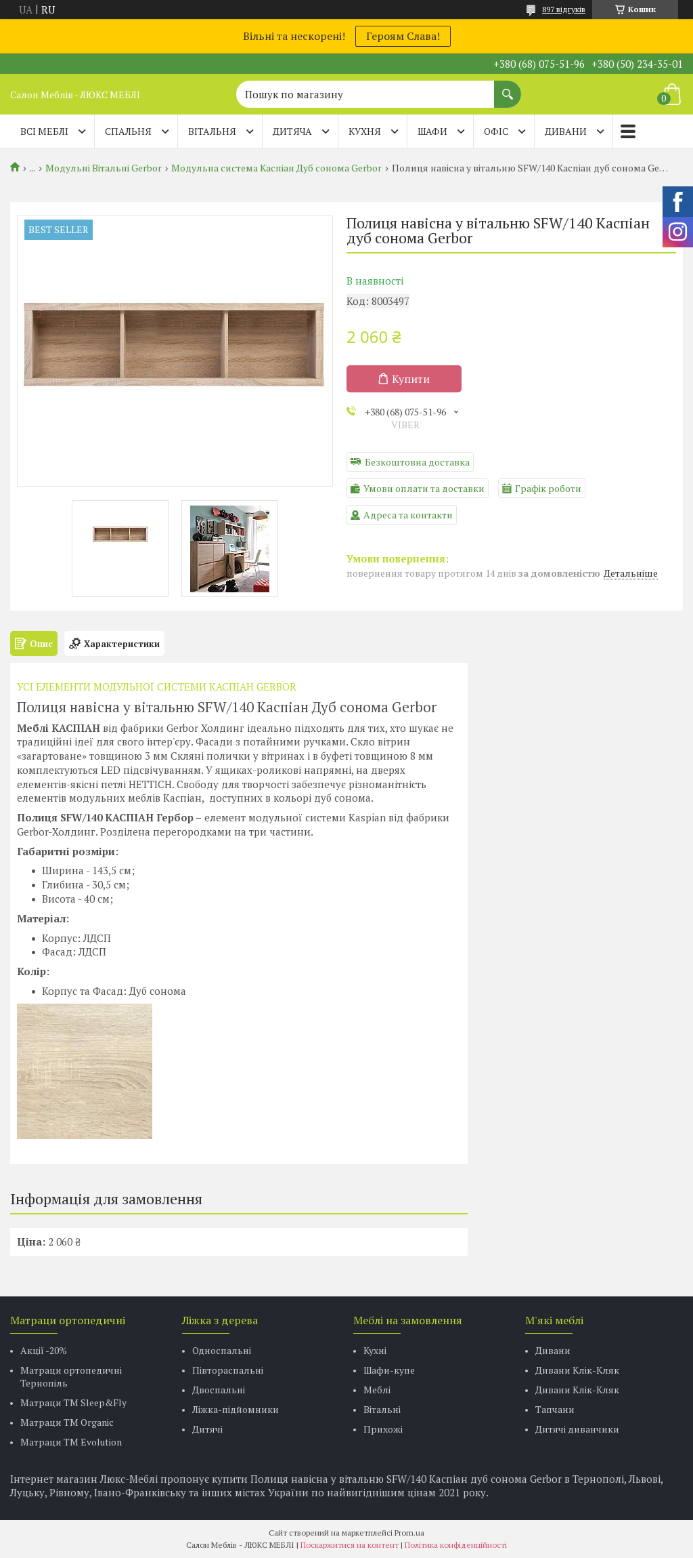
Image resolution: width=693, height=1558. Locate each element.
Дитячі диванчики (577, 1428)
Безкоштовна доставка (417, 461)
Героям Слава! (403, 35)
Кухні (374, 1350)
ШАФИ (432, 131)
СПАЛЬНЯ (128, 131)
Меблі (376, 1389)
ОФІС (496, 131)
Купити (411, 378)
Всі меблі (44, 131)
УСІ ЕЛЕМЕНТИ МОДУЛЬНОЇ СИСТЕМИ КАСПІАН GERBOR (156, 686)
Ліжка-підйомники (235, 1409)
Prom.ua (409, 1533)
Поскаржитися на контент (349, 1545)
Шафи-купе (389, 1370)
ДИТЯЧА (292, 131)
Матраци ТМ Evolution (71, 1441)
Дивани (553, 1350)
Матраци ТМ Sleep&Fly (73, 1402)
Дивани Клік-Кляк (577, 1370)
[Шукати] (507, 87)
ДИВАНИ (566, 131)
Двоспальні (218, 1389)
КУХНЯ (365, 131)
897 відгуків (563, 9)
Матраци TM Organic (67, 1422)
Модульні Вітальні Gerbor (103, 168)
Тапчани (555, 1409)
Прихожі (383, 1428)
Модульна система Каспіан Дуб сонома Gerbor (276, 168)
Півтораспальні (227, 1370)
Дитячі (207, 1428)
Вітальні (382, 1409)
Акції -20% (43, 1350)
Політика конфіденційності (456, 1545)
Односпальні (221, 1350)
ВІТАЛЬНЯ (212, 131)
